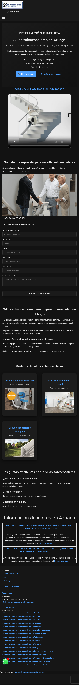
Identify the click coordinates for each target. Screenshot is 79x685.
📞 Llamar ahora (25, 74)
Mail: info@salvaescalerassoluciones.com (18, 603)
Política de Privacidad (10, 588)
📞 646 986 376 (12, 12)
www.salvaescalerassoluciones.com (30, 673)
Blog (4, 578)
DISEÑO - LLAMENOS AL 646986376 (39, 89)
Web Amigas (7, 594)
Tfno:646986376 (8, 609)
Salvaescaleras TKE (10, 575)
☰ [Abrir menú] (3, 17)
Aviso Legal (6, 582)
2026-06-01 (54, 530)
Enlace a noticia (45, 545)
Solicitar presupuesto (51, 74)
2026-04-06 (56, 553)
